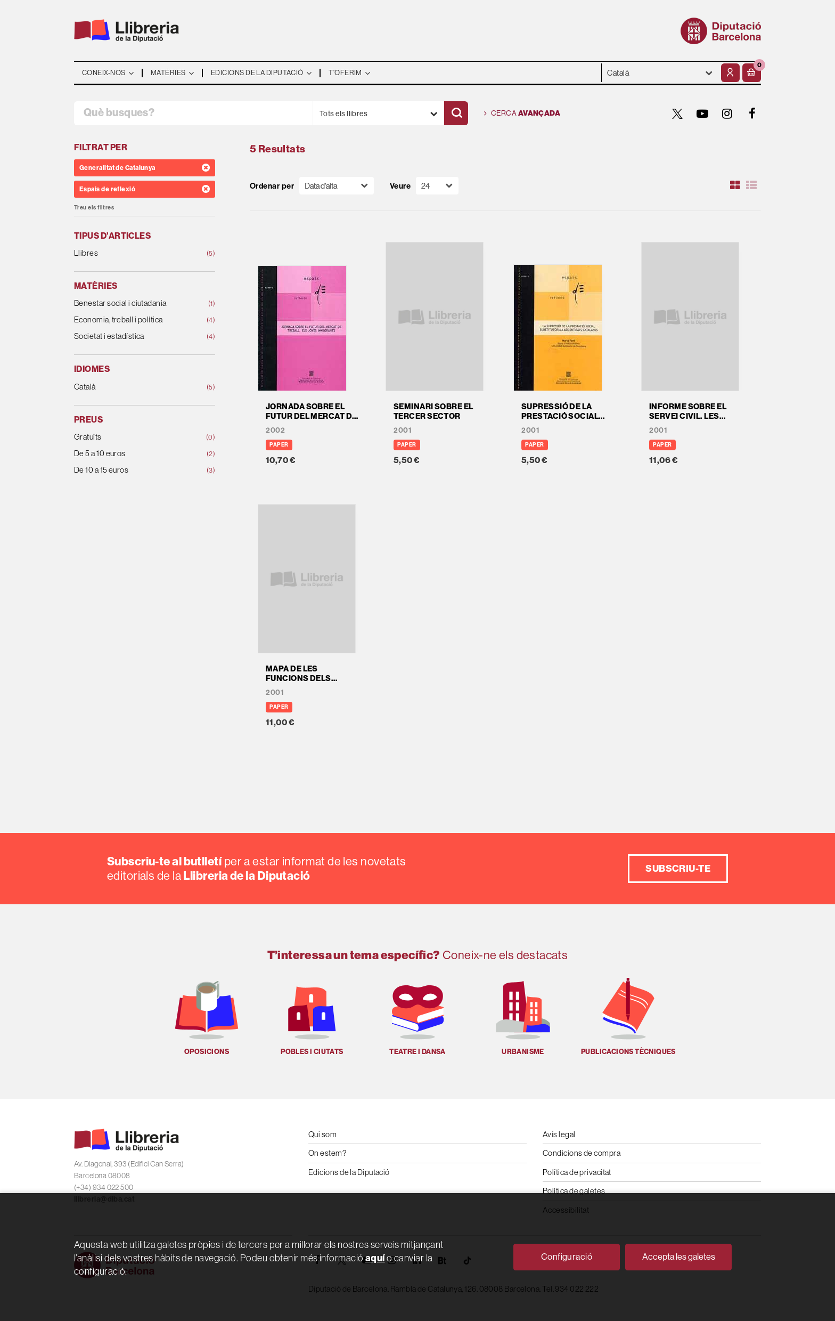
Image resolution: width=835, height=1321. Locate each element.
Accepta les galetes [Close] (678, 1256)
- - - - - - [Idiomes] (660, 73)
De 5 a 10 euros (132, 454)
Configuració (566, 1256)
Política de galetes (574, 1191)
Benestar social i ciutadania (132, 303)
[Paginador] (437, 185)
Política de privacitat (577, 1172)
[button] (751, 72)
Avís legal (559, 1134)
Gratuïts (132, 437)
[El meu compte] (730, 72)
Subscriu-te (677, 868)
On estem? (327, 1153)
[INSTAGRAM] (727, 113)
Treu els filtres (94, 207)
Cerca (522, 113)
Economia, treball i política (132, 320)
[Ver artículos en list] (751, 185)
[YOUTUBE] (702, 113)
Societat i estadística (132, 336)
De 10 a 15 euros (132, 470)
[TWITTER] (677, 113)
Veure (400, 186)
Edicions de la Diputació (349, 1172)
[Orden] (336, 185)
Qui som (322, 1134)
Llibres (132, 253)
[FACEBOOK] (752, 113)
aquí (375, 1258)
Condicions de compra (581, 1153)
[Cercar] (456, 113)
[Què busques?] (193, 113)
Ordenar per (272, 186)
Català (132, 387)
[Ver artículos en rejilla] (735, 185)
